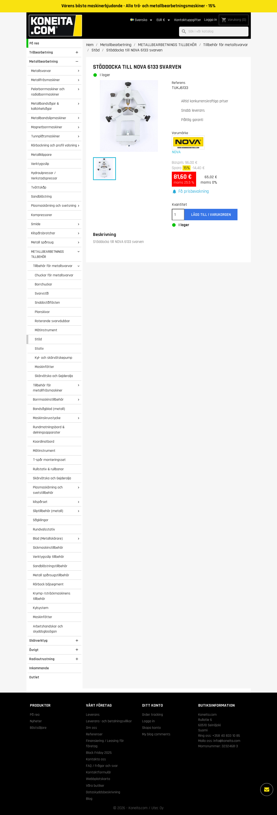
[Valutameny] (164, 20)
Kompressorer (41, 215)
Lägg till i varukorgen (211, 214)
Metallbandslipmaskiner (48, 118)
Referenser (94, 734)
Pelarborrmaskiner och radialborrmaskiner (48, 92)
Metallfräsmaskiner (45, 80)
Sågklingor (40, 520)
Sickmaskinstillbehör (48, 547)
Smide (35, 224)
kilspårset (40, 501)
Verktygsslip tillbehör (48, 556)
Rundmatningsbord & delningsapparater (49, 430)
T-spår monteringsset (49, 459)
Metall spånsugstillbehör (51, 575)
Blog (89, 798)
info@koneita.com (226, 740)
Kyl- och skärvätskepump (53, 357)
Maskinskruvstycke (47, 418)
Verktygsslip (40, 163)
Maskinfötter (44, 366)
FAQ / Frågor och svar (102, 765)
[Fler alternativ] (266, 789)
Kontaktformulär (98, 772)
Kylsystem (40, 607)
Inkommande (39, 668)
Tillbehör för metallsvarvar (52, 265)
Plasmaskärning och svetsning (53, 205)
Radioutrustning (41, 659)
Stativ (39, 348)
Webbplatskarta (98, 778)
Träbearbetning (41, 52)
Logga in (210, 19)
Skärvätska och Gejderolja (54, 376)
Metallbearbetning (43, 61)
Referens (178, 82)
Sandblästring (41, 196)
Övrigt (34, 650)
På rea (34, 43)
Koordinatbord (43, 441)
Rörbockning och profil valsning (54, 145)
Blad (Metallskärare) (48, 538)
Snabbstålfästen (47, 302)
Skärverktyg (38, 640)
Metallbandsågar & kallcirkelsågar (45, 106)
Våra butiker (95, 785)
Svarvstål (42, 293)
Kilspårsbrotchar (43, 233)
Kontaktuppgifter (187, 20)
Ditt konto (152, 705)
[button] (190, 191)
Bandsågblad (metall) (49, 408)
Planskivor (42, 312)
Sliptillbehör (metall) (48, 511)
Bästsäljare (38, 727)
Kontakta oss (96, 759)
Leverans (93, 714)
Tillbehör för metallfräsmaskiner (47, 388)
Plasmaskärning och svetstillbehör (48, 490)
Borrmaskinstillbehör (48, 399)
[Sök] (213, 32)
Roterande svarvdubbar (52, 321)
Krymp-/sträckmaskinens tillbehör (51, 596)
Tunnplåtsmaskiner (45, 136)
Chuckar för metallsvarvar (54, 275)
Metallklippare (41, 154)
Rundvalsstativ (44, 529)
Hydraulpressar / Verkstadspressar (44, 176)
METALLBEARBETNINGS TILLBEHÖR (47, 254)
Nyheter (36, 721)
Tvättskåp (38, 187)
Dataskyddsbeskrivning (103, 792)
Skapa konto (151, 727)
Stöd (38, 339)
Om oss (91, 727)
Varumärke (180, 133)
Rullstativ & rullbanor (48, 469)
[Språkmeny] (142, 20)
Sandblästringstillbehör (50, 566)
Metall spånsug (42, 242)
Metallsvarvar (41, 70)
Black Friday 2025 (99, 752)
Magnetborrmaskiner (46, 127)
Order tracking (152, 714)
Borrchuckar (43, 284)
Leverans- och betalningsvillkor (109, 721)
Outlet (34, 677)
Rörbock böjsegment (48, 584)
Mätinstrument (46, 330)
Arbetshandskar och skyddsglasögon (48, 629)
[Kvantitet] (178, 215)
